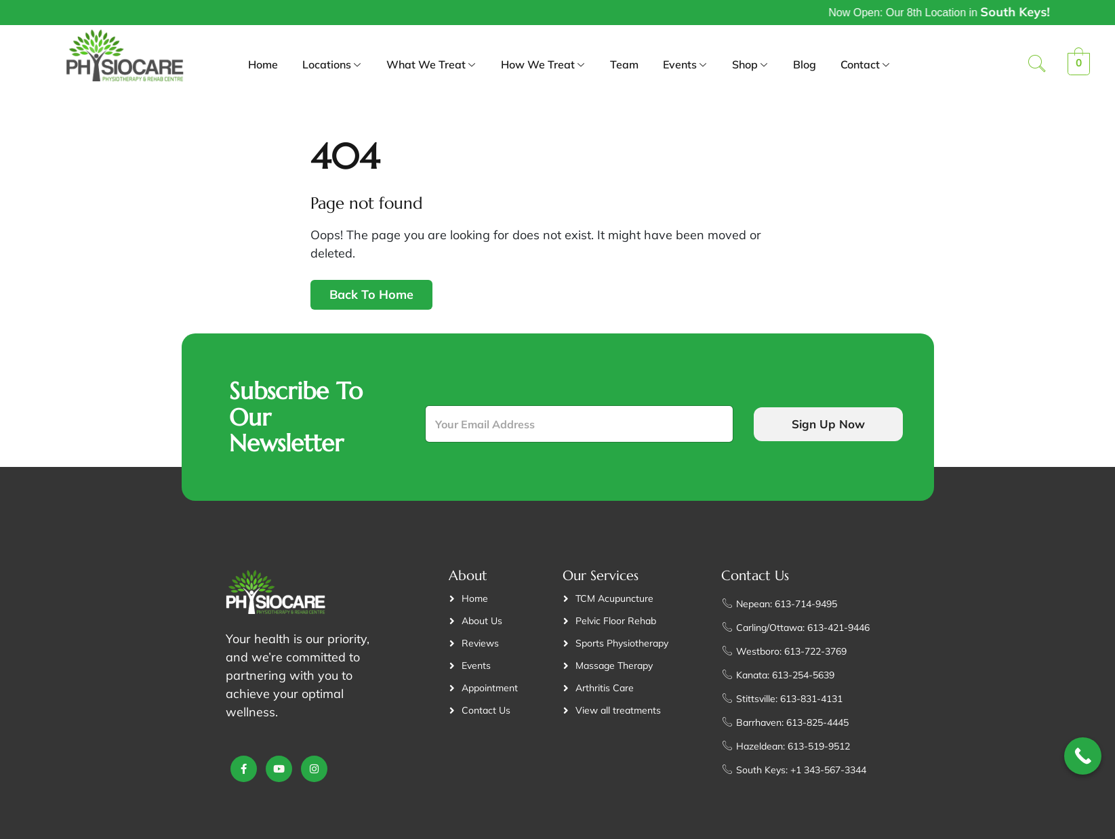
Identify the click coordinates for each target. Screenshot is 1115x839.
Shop (750, 66)
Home (263, 64)
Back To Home (371, 294)
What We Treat (431, 66)
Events (685, 66)
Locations (332, 66)
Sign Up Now (828, 424)
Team (624, 64)
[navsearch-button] (1037, 65)
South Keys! (1071, 12)
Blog (804, 64)
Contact (865, 66)
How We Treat (543, 66)
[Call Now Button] (1082, 756)
